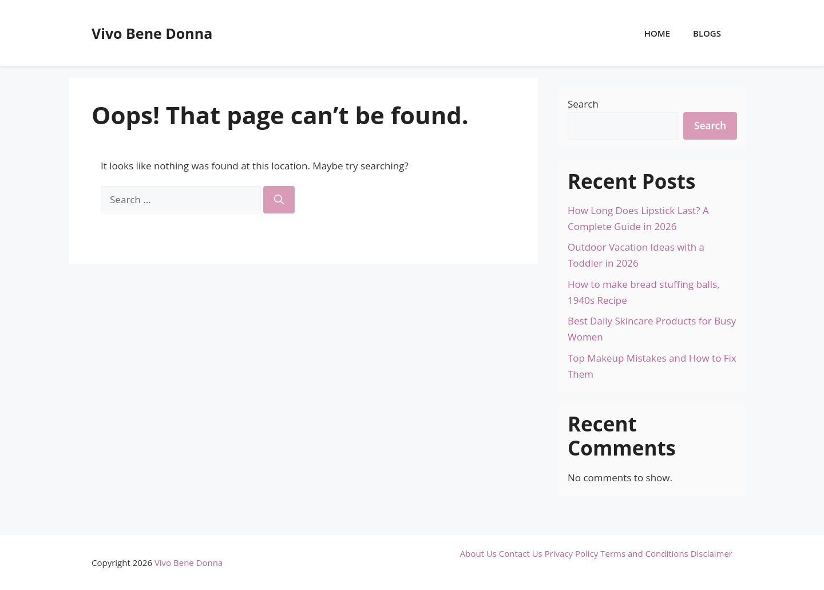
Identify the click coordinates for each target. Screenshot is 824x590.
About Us (478, 553)
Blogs (707, 33)
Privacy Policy (572, 553)
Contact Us (520, 553)
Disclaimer (711, 553)
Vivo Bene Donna (152, 33)
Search (583, 103)
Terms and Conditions (644, 553)
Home (657, 33)
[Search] (279, 199)
